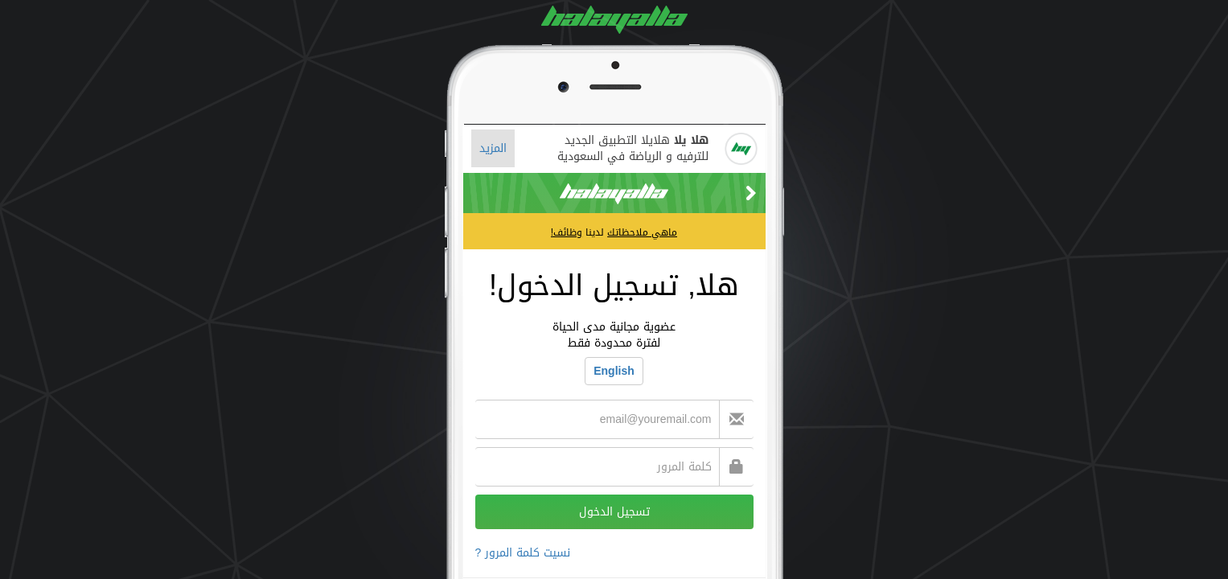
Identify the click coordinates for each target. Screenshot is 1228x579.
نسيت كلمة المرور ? (523, 553)
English (614, 371)
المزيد (493, 148)
